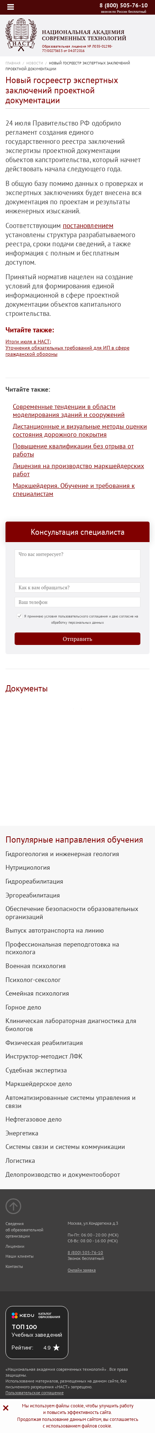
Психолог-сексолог (33, 980)
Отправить (77, 639)
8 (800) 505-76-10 (123, 5)
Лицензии (14, 1246)
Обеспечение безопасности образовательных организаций (71, 913)
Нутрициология (27, 867)
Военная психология (35, 966)
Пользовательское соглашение (34, 1392)
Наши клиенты (19, 1256)
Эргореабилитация (32, 895)
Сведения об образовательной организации (24, 1230)
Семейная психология (37, 993)
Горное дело (23, 1007)
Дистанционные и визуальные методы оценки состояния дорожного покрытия (80, 430)
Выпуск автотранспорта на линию (54, 930)
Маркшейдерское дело (38, 1084)
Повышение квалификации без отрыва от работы (73, 450)
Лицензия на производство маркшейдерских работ (78, 470)
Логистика (20, 1161)
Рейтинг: (22, 1348)
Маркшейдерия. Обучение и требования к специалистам (74, 489)
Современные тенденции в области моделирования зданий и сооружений (69, 410)
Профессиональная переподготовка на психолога (62, 948)
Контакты (14, 1266)
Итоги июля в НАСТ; (28, 341)
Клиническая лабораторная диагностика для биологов (70, 1025)
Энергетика (21, 1133)
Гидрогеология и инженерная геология (62, 854)
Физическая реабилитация (44, 1043)
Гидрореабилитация (34, 881)
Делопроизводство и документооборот (62, 1175)
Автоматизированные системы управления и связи (70, 1101)
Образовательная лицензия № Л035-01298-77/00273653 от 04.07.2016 (77, 48)
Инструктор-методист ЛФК (44, 1056)
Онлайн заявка (82, 1270)
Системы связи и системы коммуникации (65, 1147)
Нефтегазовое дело (33, 1119)
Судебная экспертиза (36, 1070)
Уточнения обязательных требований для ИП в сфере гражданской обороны (67, 350)
